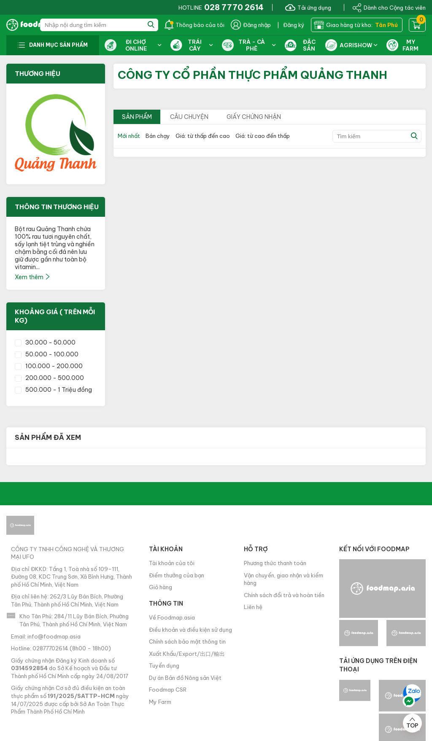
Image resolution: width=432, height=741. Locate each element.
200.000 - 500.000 (49, 378)
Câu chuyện (189, 117)
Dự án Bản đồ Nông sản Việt (185, 677)
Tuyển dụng (164, 665)
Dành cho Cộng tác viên (389, 7)
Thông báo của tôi (194, 25)
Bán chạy (158, 135)
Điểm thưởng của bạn (176, 575)
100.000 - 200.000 (49, 366)
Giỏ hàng (160, 587)
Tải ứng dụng (308, 7)
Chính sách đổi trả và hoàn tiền (284, 595)
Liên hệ (253, 607)
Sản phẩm (137, 117)
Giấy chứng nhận (254, 117)
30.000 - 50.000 (45, 342)
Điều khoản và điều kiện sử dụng (190, 629)
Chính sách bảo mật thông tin (187, 641)
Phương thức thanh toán (275, 563)
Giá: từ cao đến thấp (262, 135)
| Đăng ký (291, 25)
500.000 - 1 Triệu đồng (53, 389)
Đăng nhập (251, 25)
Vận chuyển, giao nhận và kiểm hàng (283, 579)
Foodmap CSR (167, 689)
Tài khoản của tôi (171, 563)
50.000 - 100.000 (46, 354)
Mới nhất (129, 135)
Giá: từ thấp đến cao (203, 135)
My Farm (160, 701)
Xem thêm (33, 277)
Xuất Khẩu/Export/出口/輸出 (187, 653)
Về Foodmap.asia (172, 617)
